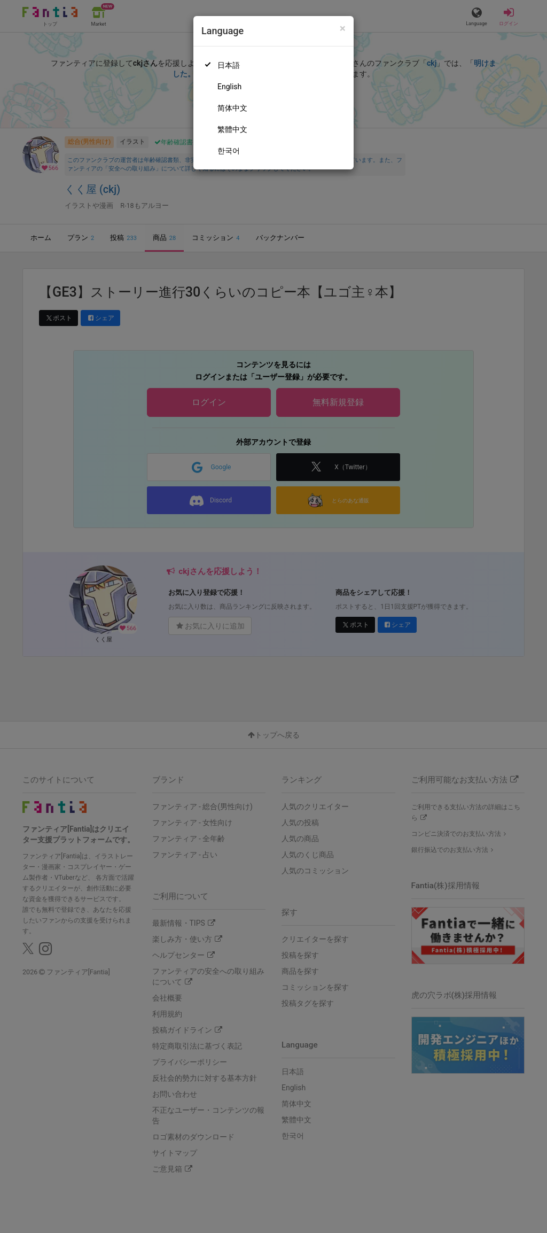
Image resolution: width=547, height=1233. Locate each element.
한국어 (228, 150)
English (229, 86)
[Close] (343, 28)
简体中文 (232, 108)
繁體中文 (232, 129)
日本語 (228, 65)
